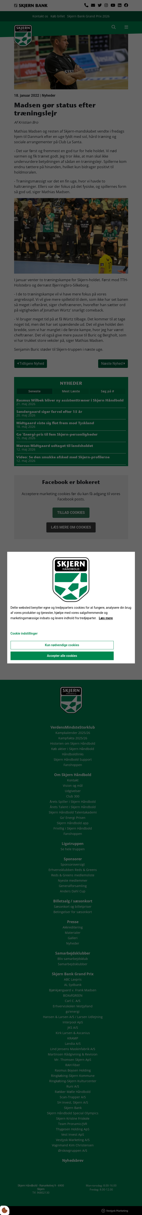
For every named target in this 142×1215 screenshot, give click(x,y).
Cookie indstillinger (24, 633)
